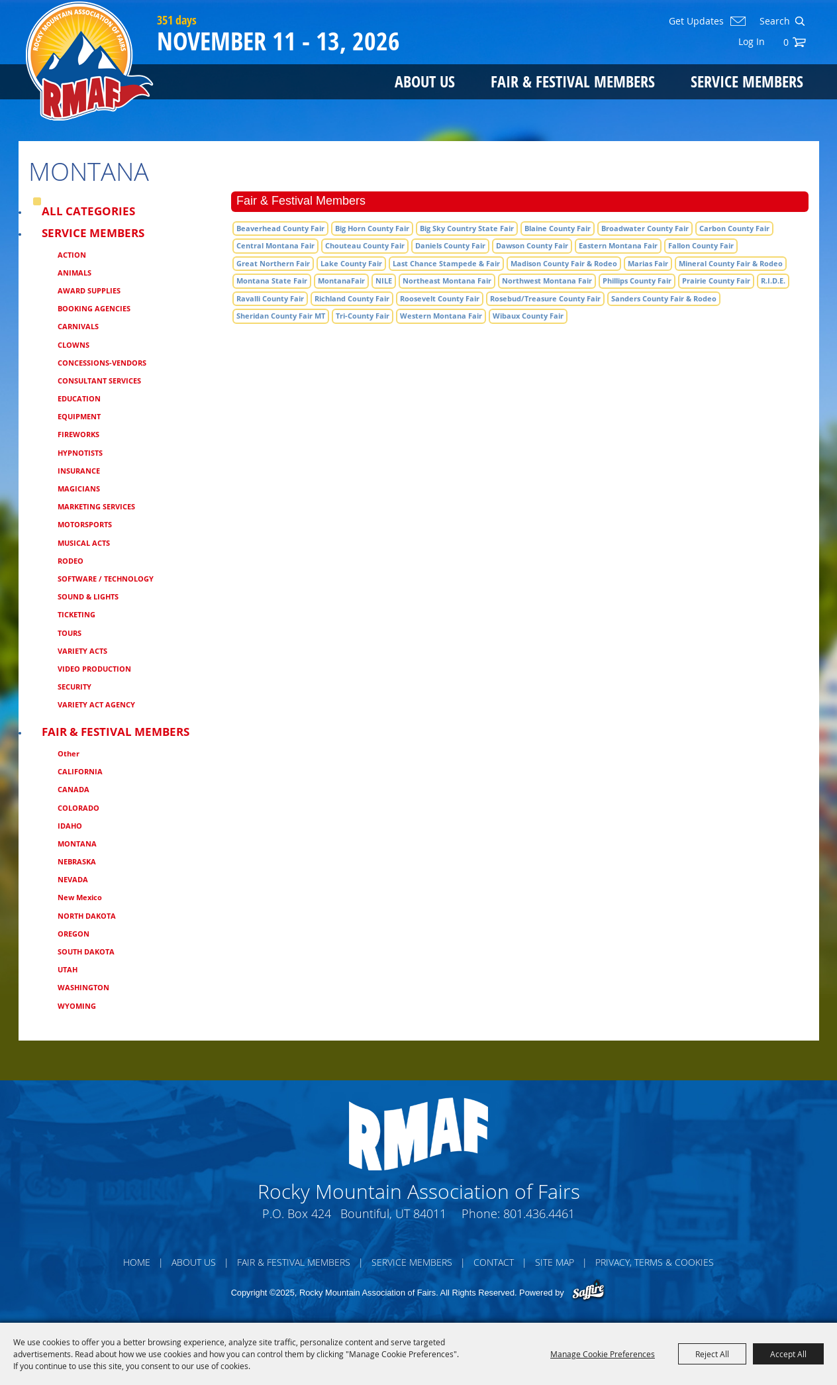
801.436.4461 (539, 1213)
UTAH (67, 969)
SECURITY (74, 687)
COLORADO (78, 808)
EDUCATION (79, 398)
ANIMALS (74, 273)
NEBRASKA (77, 861)
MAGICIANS (79, 488)
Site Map (554, 1262)
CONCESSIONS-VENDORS (102, 363)
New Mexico (80, 897)
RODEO (70, 561)
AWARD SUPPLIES (89, 290)
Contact (493, 1262)
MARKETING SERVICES (96, 506)
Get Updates (696, 21)
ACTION (72, 255)
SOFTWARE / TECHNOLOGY (106, 579)
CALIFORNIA (80, 771)
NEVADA (73, 879)
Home (136, 1262)
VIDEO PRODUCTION (94, 669)
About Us (425, 81)
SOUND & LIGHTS (88, 596)
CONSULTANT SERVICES (99, 380)
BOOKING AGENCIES (94, 308)
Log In (751, 41)
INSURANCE (79, 471)
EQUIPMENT (79, 416)
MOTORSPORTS (85, 524)
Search (799, 21)
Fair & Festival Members (573, 81)
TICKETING (76, 614)
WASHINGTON (83, 987)
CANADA (73, 789)
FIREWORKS (78, 434)
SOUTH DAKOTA (86, 951)
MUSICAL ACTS (84, 543)
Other (68, 753)
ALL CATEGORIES (88, 211)
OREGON (73, 934)
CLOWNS (73, 345)
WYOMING (77, 1006)
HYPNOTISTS (80, 453)
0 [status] (786, 42)
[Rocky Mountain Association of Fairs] (90, 61)
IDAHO (70, 826)
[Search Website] (773, 21)
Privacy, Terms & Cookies (654, 1262)
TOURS (69, 633)
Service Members (747, 81)
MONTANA (77, 843)
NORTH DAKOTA (87, 916)
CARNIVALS (78, 326)
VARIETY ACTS (82, 651)
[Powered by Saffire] (588, 1291)
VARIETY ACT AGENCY (96, 704)
